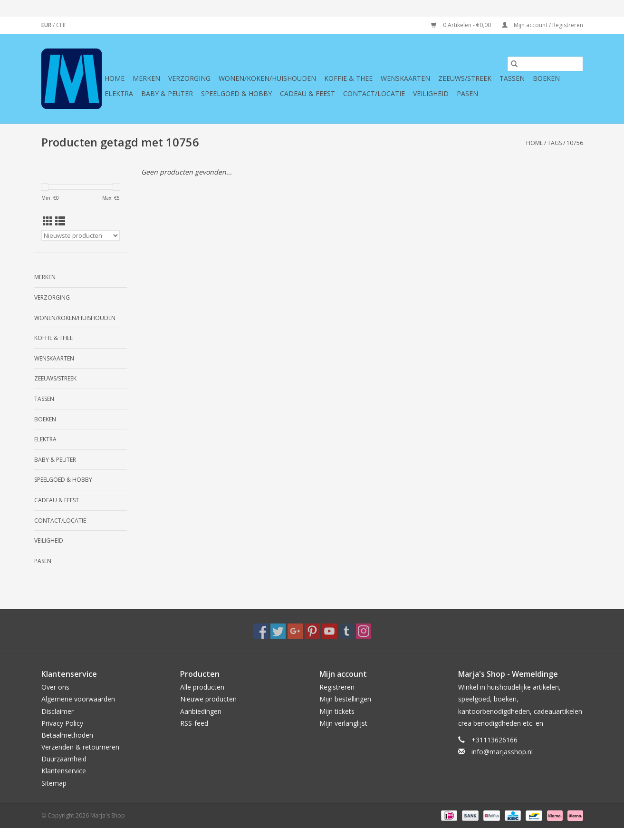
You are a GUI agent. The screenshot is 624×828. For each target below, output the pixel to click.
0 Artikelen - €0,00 (461, 25)
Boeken (546, 78)
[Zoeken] (545, 63)
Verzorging (189, 78)
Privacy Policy (62, 723)
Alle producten (202, 687)
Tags (554, 143)
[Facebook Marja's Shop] (261, 631)
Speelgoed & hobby (236, 93)
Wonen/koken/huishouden (267, 78)
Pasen (467, 93)
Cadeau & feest (307, 93)
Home (115, 78)
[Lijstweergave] (60, 221)
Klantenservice (63, 770)
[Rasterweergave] (48, 221)
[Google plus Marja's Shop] (295, 631)
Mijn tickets (337, 711)
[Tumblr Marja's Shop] (346, 631)
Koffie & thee (348, 78)
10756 (574, 143)
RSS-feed (194, 723)
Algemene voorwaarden (78, 698)
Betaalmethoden (67, 735)
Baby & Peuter (167, 93)
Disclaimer (57, 711)
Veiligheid (431, 93)
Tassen (512, 78)
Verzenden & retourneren (80, 746)
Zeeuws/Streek (464, 78)
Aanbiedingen (200, 711)
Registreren (337, 687)
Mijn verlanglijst (343, 723)
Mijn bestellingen (345, 698)
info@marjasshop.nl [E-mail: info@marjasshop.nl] (502, 751)
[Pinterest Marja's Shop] (312, 631)
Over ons (55, 687)
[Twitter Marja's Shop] (278, 631)
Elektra (119, 93)
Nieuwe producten (208, 698)
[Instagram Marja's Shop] (363, 631)
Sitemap (54, 783)
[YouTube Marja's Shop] (329, 631)
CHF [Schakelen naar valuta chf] (61, 25)
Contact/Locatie (374, 93)
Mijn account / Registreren (542, 25)
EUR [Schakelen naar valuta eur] (47, 25)
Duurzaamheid (63, 758)
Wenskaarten (405, 78)
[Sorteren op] (80, 235)
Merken (146, 78)
